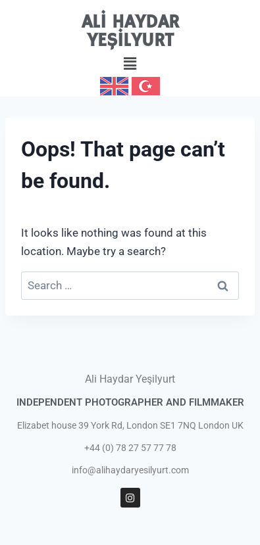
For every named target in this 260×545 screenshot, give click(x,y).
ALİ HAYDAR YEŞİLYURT (130, 32)
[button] (129, 63)
